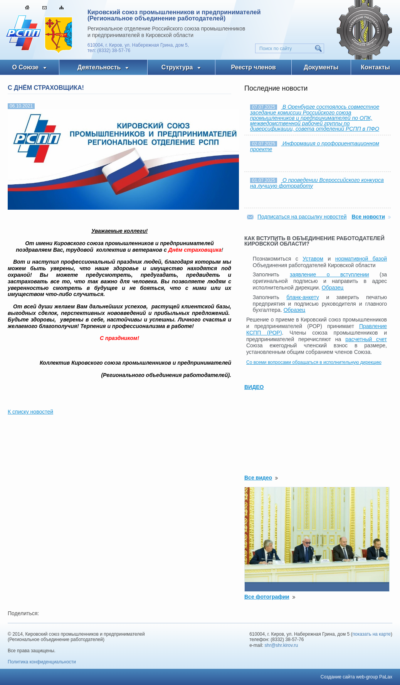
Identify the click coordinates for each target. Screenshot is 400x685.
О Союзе (25, 67)
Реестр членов (253, 67)
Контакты (375, 67)
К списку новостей (30, 412)
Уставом (313, 259)
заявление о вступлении (329, 274)
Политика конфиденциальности (42, 662)
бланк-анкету (302, 297)
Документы (321, 67)
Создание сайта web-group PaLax (356, 677)
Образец (332, 287)
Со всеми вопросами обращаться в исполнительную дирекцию (314, 362)
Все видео (258, 478)
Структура (177, 67)
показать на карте (372, 634)
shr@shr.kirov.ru (281, 645)
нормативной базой (361, 259)
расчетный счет (366, 339)
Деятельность (99, 67)
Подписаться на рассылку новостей (302, 217)
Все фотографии (266, 597)
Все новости (368, 217)
